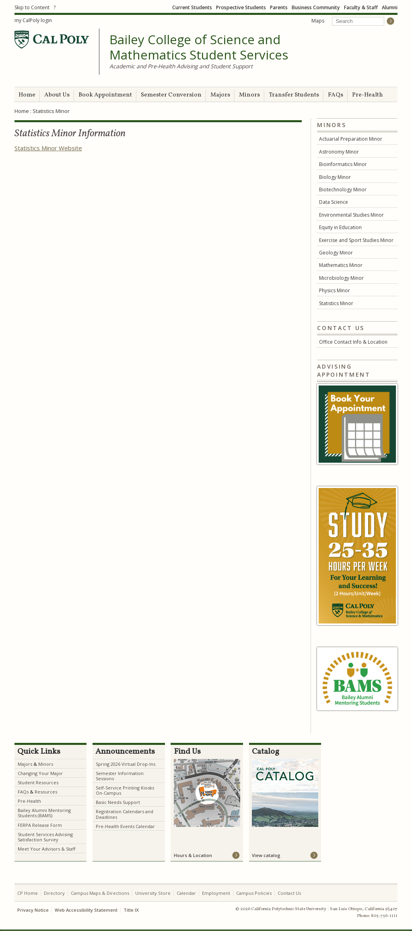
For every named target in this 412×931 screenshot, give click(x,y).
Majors (220, 95)
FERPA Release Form (40, 825)
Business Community (316, 7)
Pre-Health (367, 95)
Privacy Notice (33, 910)
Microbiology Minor (341, 278)
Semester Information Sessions (120, 775)
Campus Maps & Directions (100, 893)
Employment (216, 893)
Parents (279, 7)
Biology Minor (335, 177)
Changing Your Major (40, 773)
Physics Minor (334, 290)
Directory (54, 893)
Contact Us (289, 893)
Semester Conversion (171, 95)
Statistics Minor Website (48, 148)
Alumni (390, 7)
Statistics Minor (336, 303)
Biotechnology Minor (343, 189)
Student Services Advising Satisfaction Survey (45, 837)
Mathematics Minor (341, 265)
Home (27, 95)
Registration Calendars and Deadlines (124, 814)
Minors (249, 95)
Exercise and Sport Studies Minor (356, 240)
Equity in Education (340, 227)
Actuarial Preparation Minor (350, 138)
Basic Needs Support (118, 802)
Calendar (186, 893)
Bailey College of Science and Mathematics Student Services (198, 47)
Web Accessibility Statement (86, 910)
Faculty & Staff (361, 7)
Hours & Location (193, 855)
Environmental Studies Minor (351, 214)
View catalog (266, 855)
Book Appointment (105, 95)
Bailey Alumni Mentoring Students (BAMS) (44, 812)
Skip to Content (31, 7)
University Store (153, 893)
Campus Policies (254, 893)
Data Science (333, 202)
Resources (46, 792)
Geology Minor (336, 252)
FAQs (335, 95)
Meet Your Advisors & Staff (46, 849)
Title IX (131, 910)
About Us (57, 95)
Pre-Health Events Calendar (125, 826)
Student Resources (38, 782)
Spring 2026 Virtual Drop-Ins (125, 764)
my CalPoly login (33, 20)
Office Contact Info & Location (353, 341)
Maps (317, 20)
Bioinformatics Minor (343, 164)
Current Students (192, 7)
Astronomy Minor (339, 151)
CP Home (27, 893)
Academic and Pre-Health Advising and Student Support (181, 66)
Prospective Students (241, 7)
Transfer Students (294, 95)
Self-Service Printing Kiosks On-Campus (125, 790)
